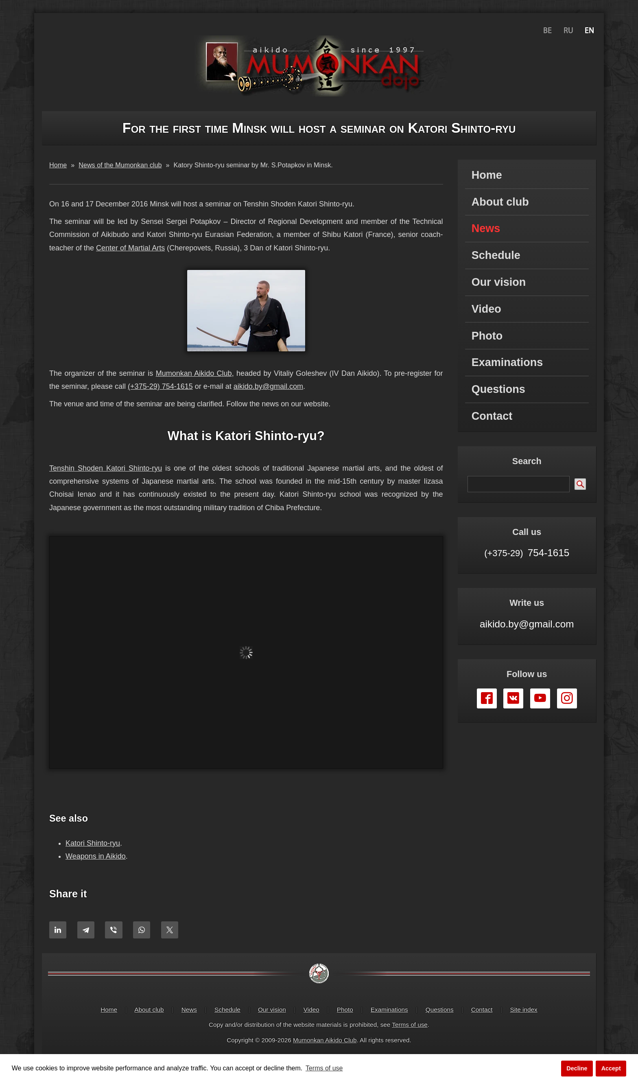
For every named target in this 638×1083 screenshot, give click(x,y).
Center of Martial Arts (130, 248)
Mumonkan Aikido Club (194, 373)
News (486, 228)
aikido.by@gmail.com (268, 386)
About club (500, 202)
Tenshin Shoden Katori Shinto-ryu (105, 468)
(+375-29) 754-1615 (160, 386)
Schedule (496, 255)
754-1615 (526, 552)
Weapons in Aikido (96, 856)
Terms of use (410, 1024)
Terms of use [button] (324, 1068)
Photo (487, 336)
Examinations (507, 362)
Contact (492, 416)
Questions (498, 389)
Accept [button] (611, 1068)
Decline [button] (576, 1068)
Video (486, 309)
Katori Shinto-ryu (93, 843)
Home (487, 175)
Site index (523, 1009)
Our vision (499, 282)
